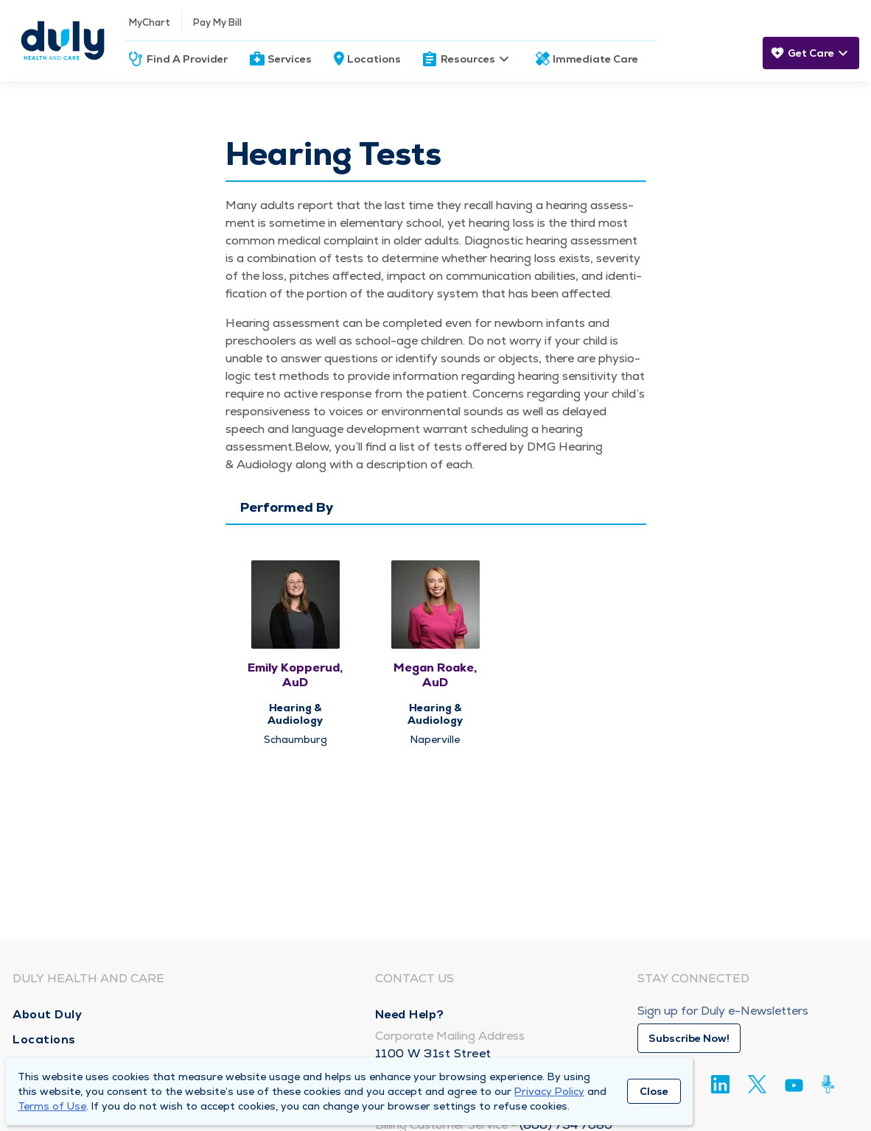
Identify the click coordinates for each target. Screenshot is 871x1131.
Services (289, 59)
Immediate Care (595, 59)
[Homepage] (62, 40)
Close (654, 1091)
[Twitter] (757, 1084)
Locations (374, 59)
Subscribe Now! (689, 1038)
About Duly (47, 1014)
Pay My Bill (217, 22)
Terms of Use (52, 1106)
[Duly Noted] (831, 1084)
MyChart (149, 22)
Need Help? (409, 1014)
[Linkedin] (720, 1084)
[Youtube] (794, 1088)
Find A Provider (187, 59)
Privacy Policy (549, 1091)
